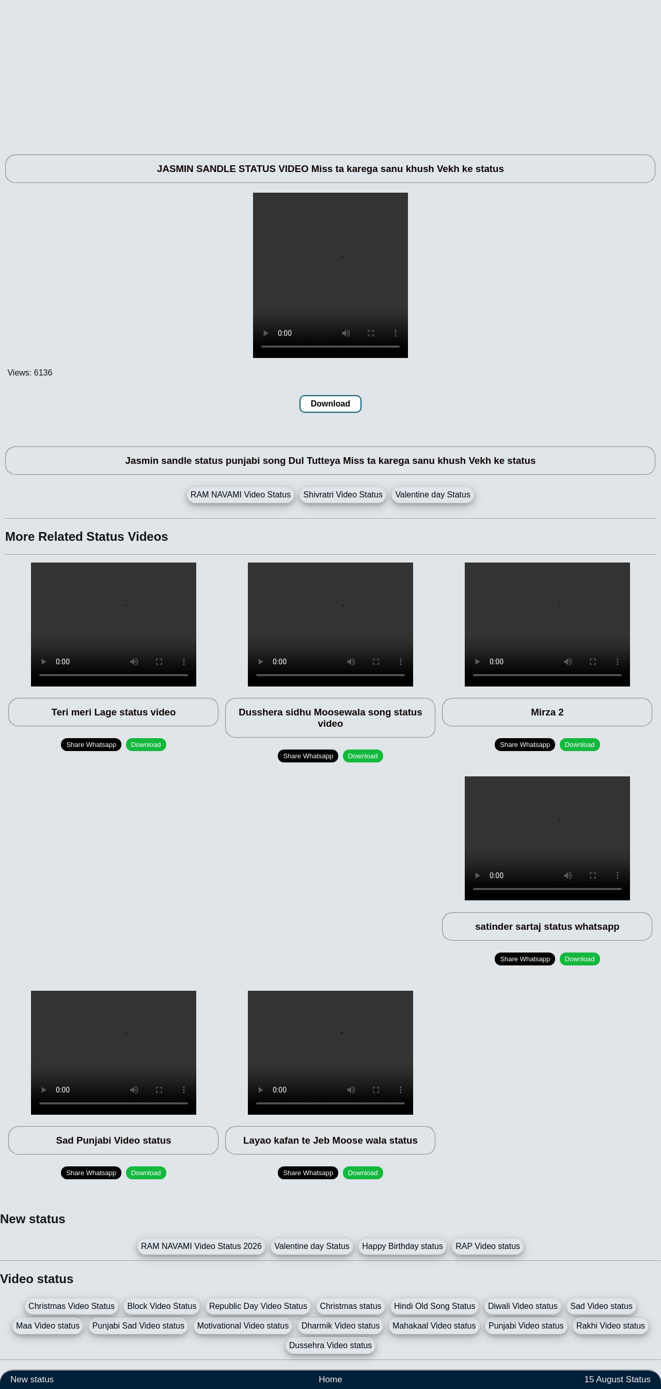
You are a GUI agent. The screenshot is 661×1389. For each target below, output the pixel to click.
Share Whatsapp (91, 744)
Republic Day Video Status (258, 1306)
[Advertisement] (310, 72)
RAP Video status (487, 1246)
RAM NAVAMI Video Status (241, 494)
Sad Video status (601, 1306)
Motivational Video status (243, 1325)
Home (330, 1379)
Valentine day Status (432, 494)
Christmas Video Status (71, 1306)
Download (330, 403)
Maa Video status (48, 1325)
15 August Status (617, 1379)
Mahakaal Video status (434, 1325)
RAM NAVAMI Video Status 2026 (201, 1246)
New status (32, 1379)
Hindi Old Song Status (434, 1306)
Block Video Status (161, 1306)
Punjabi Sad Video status (138, 1325)
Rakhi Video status (610, 1325)
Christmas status (350, 1306)
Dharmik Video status (341, 1325)
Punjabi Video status (526, 1325)
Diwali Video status (523, 1306)
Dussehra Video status (330, 1345)
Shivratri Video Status (343, 494)
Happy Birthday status (402, 1246)
